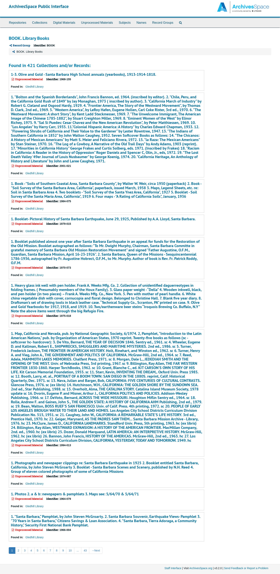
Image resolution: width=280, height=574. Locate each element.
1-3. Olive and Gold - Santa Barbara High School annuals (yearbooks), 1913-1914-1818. (83, 74)
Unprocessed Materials (97, 22)
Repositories (17, 22)
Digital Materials (64, 22)
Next (96, 550)
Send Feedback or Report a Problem (246, 568)
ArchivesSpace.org (200, 568)
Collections (39, 22)
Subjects (125, 22)
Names (141, 22)
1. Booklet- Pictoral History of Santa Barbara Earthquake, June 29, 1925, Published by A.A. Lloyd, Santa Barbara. (103, 218)
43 (85, 550)
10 (70, 550)
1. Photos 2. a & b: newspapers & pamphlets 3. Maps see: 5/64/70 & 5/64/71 (75, 493)
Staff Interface (172, 568)
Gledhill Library (34, 86)
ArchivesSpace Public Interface (39, 6)
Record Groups (162, 22)
